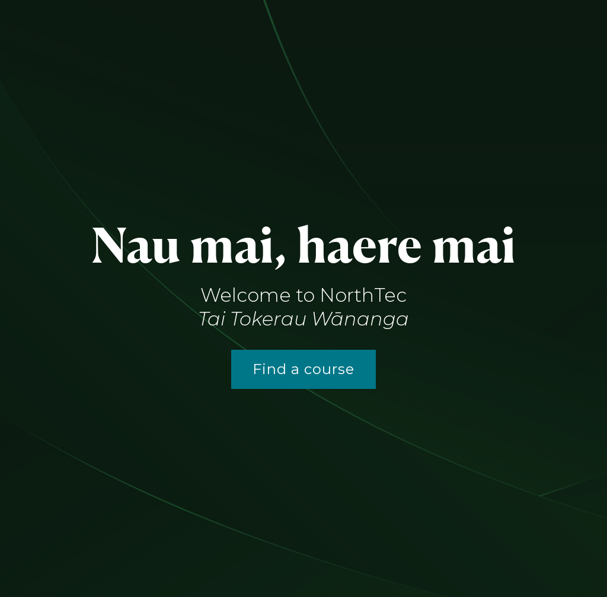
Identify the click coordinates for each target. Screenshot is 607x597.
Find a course (303, 369)
